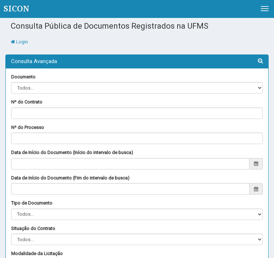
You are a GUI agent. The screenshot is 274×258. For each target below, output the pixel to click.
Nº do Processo (27, 127)
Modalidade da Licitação (37, 253)
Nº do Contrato (26, 102)
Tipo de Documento (31, 203)
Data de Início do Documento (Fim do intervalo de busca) (70, 178)
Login (19, 41)
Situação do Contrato (33, 228)
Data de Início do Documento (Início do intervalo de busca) (72, 152)
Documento (23, 77)
